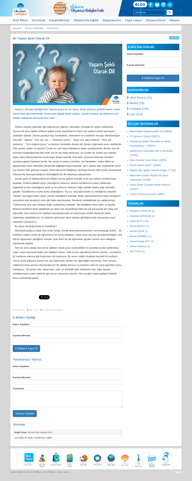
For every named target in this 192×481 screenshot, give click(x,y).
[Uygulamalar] (166, 458)
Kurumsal (38, 20)
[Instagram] (163, 5)
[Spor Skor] (84, 458)
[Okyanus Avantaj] (152, 458)
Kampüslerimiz (59, 20)
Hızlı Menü (20, 20)
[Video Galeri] (111, 458)
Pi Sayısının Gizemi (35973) (145, 136)
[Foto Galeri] (97, 458)
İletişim (174, 20)
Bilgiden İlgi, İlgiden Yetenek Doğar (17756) (153, 170)
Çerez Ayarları (64, 472)
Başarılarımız (112, 20)
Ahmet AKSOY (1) (139, 226)
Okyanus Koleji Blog (34, 28)
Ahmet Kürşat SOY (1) (142, 241)
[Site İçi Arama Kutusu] (150, 12)
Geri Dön (174, 38)
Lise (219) (135, 114)
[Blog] (140, 4)
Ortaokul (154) (138, 108)
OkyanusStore (156, 20)
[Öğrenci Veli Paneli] (42, 458)
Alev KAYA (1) (137, 251)
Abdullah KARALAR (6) (142, 211)
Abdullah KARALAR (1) (142, 216)
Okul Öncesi (52, 28)
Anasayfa (17, 28)
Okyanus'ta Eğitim (86, 20)
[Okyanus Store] (56, 458)
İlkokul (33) (135, 103)
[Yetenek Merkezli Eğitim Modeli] (90, 8)
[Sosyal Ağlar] (170, 5)
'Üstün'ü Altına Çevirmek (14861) (147, 194)
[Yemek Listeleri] (70, 458)
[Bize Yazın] (28, 458)
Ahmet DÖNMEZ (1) (140, 236)
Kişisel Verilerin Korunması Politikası (25, 472)
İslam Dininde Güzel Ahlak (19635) (148, 160)
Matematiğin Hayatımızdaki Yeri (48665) (151, 131)
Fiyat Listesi (133, 20)
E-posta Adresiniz (21, 335)
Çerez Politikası (49, 472)
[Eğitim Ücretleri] (125, 458)
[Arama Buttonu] (170, 12)
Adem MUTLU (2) (139, 221)
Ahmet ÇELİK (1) (139, 231)
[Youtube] (157, 5)
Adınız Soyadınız (21, 324)
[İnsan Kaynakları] (138, 458)
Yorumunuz (18, 388)
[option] (90, 8)
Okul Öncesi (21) (139, 97)
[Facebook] (151, 5)
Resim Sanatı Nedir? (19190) (145, 165)
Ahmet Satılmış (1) (140, 246)
